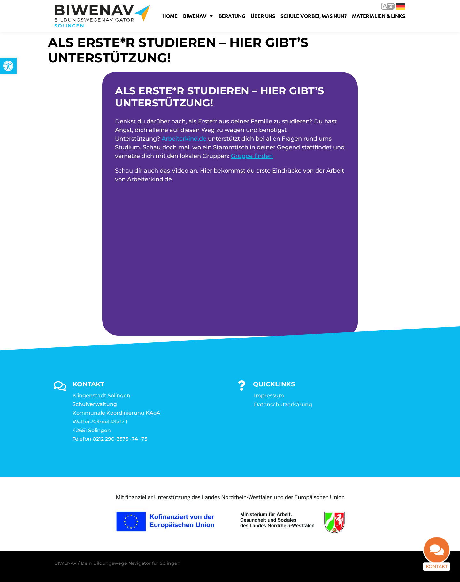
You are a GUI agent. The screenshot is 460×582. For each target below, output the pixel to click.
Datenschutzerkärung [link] (283, 404)
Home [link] (169, 15)
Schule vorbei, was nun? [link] (313, 15)
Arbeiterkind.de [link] (184, 138)
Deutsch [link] (400, 6)
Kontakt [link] (437, 570)
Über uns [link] (263, 15)
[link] (8, 66)
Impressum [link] (269, 395)
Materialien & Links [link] (378, 15)
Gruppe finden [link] (252, 155)
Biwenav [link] (197, 16)
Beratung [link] (231, 15)
